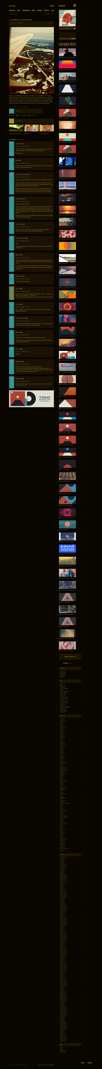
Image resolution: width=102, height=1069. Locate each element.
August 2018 (62, 867)
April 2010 (62, 991)
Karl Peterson (62, 699)
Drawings (62, 747)
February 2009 (63, 1008)
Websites (62, 847)
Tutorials (61, 836)
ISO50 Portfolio (63, 694)
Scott (20, 23)
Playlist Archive (67, 28)
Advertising (62, 718)
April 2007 (62, 1033)
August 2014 (62, 926)
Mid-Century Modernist (64, 706)
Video (61, 842)
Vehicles (61, 840)
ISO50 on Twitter (63, 693)
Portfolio (12, 10)
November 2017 (63, 878)
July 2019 (62, 859)
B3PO (61, 684)
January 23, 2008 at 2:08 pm (22, 146)
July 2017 (62, 883)
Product (61, 809)
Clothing (61, 734)
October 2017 (62, 879)
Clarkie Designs (63, 686)
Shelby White (62, 674)
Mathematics (62, 788)
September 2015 (63, 909)
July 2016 (62, 898)
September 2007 (63, 1029)
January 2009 (62, 1009)
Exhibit (61, 751)
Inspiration (62, 771)
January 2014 (62, 934)
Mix (60, 791)
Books (61, 729)
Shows (61, 824)
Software (62, 826)
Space (61, 827)
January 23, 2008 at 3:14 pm (22, 177)
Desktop (61, 746)
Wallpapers (62, 843)
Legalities (62, 784)
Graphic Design (63, 762)
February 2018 (63, 874)
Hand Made (62, 766)
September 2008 (63, 1014)
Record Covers (63, 817)
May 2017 (62, 886)
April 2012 (62, 961)
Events (61, 749)
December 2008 (63, 1010)
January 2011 (62, 979)
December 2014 (63, 921)
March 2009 (62, 1007)
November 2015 (63, 907)
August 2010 (62, 986)
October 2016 (62, 894)
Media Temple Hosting (67, 663)
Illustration (62, 768)
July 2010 (62, 987)
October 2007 (62, 1028)
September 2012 (63, 954)
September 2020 (63, 857)
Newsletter (62, 797)
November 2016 (63, 893)
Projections (62, 813)
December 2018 (63, 864)
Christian (19, 198)
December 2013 (63, 936)
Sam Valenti (62, 676)
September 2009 (63, 999)
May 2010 (62, 989)
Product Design (63, 811)
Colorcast (62, 736)
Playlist (67, 5)
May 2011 (62, 974)
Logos (61, 786)
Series (61, 822)
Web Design (62, 846)
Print (61, 807)
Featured (62, 752)
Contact (39, 10)
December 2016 (63, 892)
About (33, 10)
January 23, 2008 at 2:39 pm (22, 163)
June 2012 (62, 958)
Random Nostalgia (63, 816)
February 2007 (63, 1035)
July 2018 (62, 868)
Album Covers (63, 721)
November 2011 (63, 967)
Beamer (61, 677)
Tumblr (61, 834)
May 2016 (62, 901)
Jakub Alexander (63, 672)
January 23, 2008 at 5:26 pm (22, 241)
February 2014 (63, 933)
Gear (61, 759)
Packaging (62, 798)
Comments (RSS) (50, 1065)
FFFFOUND (62, 687)
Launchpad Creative (64, 702)
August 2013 (62, 941)
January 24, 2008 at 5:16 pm (22, 321)
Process (61, 808)
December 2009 (63, 995)
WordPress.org (63, 1052)
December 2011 (63, 966)
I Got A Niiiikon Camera (48, 14)
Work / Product (87, 1062)
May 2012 (62, 959)
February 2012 (63, 963)
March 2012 (62, 962)
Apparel (61, 724)
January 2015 (62, 919)
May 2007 (62, 1032)
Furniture (62, 757)
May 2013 (62, 944)
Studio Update (63, 829)
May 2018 (62, 871)
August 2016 (62, 897)
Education (62, 748)
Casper (18, 143)
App (61, 723)
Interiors (61, 774)
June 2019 (62, 861)
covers (61, 739)
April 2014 (62, 930)
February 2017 (63, 889)
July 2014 (62, 927)
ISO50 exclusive (63, 781)
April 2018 (62, 872)
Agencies (62, 719)
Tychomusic (62, 712)
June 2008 (62, 1018)
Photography (62, 801)
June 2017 (62, 884)
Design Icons (62, 744)
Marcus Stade (20, 238)
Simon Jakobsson (21, 174)
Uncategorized (63, 839)
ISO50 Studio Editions (64, 697)
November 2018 (63, 866)
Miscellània (62, 789)
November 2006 (63, 1039)
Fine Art (61, 754)
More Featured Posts (70, 656)
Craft (61, 741)
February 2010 (63, 993)
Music (61, 794)
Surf (61, 831)
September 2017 (63, 881)
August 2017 (62, 882)
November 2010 (63, 982)
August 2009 (62, 1001)
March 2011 (62, 977)
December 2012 (63, 951)
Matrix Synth (62, 703)
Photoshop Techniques (64, 803)
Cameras (62, 732)
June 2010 (62, 988)
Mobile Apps (62, 793)
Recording (62, 818)
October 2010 (62, 983)
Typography (62, 838)
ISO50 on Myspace (64, 692)
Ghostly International (64, 688)
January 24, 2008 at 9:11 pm (22, 351)
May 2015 (62, 914)
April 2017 (62, 887)
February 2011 (63, 978)
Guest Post (62, 763)
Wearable (62, 844)
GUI (61, 764)
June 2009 (62, 1003)
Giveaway (62, 761)
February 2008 (63, 1023)
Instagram (62, 772)
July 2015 (62, 912)
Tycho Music (26, 10)
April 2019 (62, 863)
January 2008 (62, 1024)
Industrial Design (63, 769)
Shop (18, 10)
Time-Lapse (62, 832)
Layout (61, 783)
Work (61, 849)
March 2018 (62, 873)
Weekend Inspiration (64, 848)
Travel (25, 106)
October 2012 (62, 953)
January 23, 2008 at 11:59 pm (23, 291)
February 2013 (63, 948)
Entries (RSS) (41, 1065)
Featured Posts (67, 44)
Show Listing (62, 823)
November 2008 (63, 1012)
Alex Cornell (62, 673)
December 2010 (63, 980)
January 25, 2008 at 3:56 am (22, 364)
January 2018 (62, 876)
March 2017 (62, 888)
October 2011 (62, 968)
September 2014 (63, 924)
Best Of (61, 727)
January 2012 (62, 964)
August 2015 (62, 911)
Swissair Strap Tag (13, 14)
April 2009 (62, 1005)
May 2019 (62, 862)
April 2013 (62, 946)
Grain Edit (62, 689)
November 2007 (63, 1027)
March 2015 (62, 917)
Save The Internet (63, 709)
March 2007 (62, 1034)
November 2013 (63, 937)
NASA (61, 796)
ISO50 (61, 779)
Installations (62, 773)
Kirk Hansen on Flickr (64, 701)
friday (18, 349)
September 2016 (63, 896)
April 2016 (62, 902)
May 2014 (62, 929)
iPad (61, 777)
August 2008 (62, 1016)
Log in (61, 1048)
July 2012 (62, 957)
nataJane (18, 276)
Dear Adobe (62, 742)
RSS (52, 6)
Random (61, 814)
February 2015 (63, 918)
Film (61, 753)
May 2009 (62, 1004)
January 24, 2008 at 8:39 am (22, 306)
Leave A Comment (21, 139)
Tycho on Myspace (63, 711)
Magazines (62, 787)
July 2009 (62, 1002)
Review (61, 819)
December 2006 (63, 1038)
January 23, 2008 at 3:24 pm (22, 226)
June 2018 (62, 869)
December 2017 (63, 877)
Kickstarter (62, 782)
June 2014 (62, 928)
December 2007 (63, 1026)
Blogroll (61, 728)
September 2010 (63, 984)
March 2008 (62, 1022)
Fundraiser (62, 756)
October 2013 (62, 938)
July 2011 (62, 972)
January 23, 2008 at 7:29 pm (22, 257)
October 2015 (62, 908)
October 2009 (62, 998)
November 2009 (63, 997)
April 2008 (62, 1020)
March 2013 (62, 947)
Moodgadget (62, 708)
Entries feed (62, 1049)
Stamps (61, 828)
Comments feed (63, 1051)
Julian (18, 304)
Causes (61, 733)
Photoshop (62, 802)
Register (61, 1047)
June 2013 (62, 943)
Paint (61, 799)
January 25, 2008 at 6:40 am (22, 381)
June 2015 (62, 913)
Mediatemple (62, 704)
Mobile (61, 792)
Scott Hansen (62, 671)
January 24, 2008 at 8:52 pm (22, 335)
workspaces (62, 851)
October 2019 (62, 858)
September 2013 (63, 939)
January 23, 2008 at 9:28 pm (22, 278)
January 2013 (62, 949)
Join (52, 10)
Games (61, 758)
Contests (62, 738)
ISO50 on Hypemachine (65, 691)
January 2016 (62, 904)
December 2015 (63, 906)
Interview (62, 776)
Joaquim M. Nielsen (64, 698)
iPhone (61, 778)
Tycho (61, 837)
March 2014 (62, 932)
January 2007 (62, 1037)
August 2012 (62, 955)
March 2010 (62, 992)
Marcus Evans (20, 318)
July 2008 (62, 1017)
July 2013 (62, 942)
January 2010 (62, 994)
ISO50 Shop (62, 696)
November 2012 (63, 952)
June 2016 (62, 899)
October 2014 (62, 923)
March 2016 (62, 903)
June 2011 (62, 973)
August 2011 (62, 970)
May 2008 (62, 1019)
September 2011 (63, 969)
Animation (62, 722)
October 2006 (62, 1041)
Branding (62, 731)
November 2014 (63, 922)
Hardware (62, 767)
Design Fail (62, 743)
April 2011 (62, 976)
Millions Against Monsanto (65, 707)
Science (61, 821)
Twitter (46, 10)
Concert (61, 737)
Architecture (62, 726)
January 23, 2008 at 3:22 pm (22, 201)
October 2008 (62, 1013)
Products (62, 812)
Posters (61, 806)
